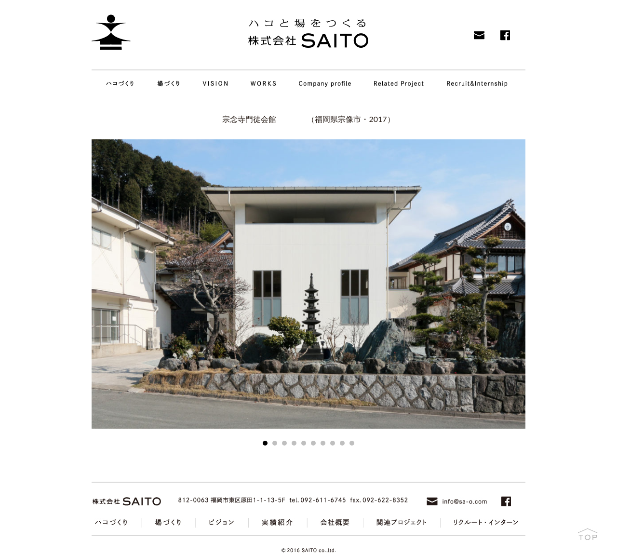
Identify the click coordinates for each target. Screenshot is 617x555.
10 (351, 443)
